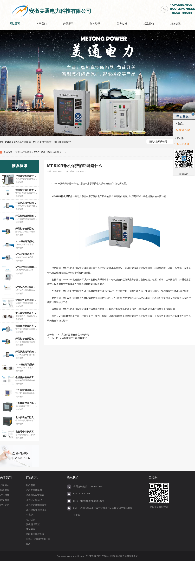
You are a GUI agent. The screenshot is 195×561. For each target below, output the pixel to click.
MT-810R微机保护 (42, 142)
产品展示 (68, 23)
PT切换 (29, 514)
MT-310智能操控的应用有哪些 (71, 338)
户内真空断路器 (34, 490)
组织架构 (4, 490)
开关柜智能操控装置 (36, 509)
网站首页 (14, 23)
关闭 (193, 114)
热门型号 (30, 485)
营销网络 (4, 500)
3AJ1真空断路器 (22, 142)
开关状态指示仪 (34, 500)
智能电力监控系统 (35, 534)
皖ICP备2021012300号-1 (98, 556)
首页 (17, 152)
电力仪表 (30, 519)
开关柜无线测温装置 (36, 505)
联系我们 (148, 23)
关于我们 (41, 23)
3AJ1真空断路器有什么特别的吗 (72, 334)
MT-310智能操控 (62, 142)
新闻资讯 (95, 23)
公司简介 (4, 485)
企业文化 (4, 505)
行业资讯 (27, 152)
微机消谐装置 (33, 524)
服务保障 (175, 23)
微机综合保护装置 (35, 495)
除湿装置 (30, 529)
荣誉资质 (122, 23)
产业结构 (4, 495)
